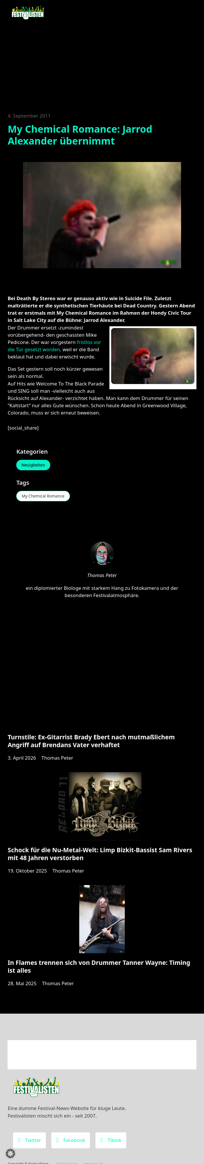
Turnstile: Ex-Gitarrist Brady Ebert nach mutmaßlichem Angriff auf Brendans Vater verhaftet (91, 741)
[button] (10, 1153)
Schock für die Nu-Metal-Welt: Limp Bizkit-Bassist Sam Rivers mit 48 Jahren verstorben (100, 854)
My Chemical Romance (43, 496)
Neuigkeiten (33, 465)
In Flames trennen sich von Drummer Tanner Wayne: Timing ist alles (99, 967)
